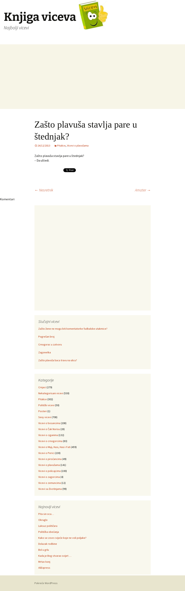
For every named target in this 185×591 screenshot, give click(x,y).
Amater (143, 190)
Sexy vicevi (44, 417)
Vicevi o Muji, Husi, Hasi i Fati (54, 447)
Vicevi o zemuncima (49, 483)
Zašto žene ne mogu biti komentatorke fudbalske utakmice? (72, 328)
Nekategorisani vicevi (50, 393)
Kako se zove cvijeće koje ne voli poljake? (62, 538)
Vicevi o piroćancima (50, 459)
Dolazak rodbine (47, 544)
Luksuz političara (47, 526)
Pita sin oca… (46, 514)
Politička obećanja (48, 532)
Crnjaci (42, 387)
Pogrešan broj (46, 336)
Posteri (42, 411)
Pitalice (61, 145)
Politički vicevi (46, 405)
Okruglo (43, 520)
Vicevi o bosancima (49, 423)
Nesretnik (43, 190)
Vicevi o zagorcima (49, 477)
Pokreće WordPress (46, 583)
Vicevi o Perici (46, 453)
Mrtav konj (44, 561)
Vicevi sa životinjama (50, 489)
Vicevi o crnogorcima (50, 441)
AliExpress (44, 567)
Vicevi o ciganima (48, 435)
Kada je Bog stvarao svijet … (54, 555)
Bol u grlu (43, 549)
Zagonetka (44, 352)
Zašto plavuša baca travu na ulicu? (57, 360)
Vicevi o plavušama (78, 145)
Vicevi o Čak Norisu (49, 429)
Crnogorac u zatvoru (50, 344)
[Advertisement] (92, 82)
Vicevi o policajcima (49, 471)
